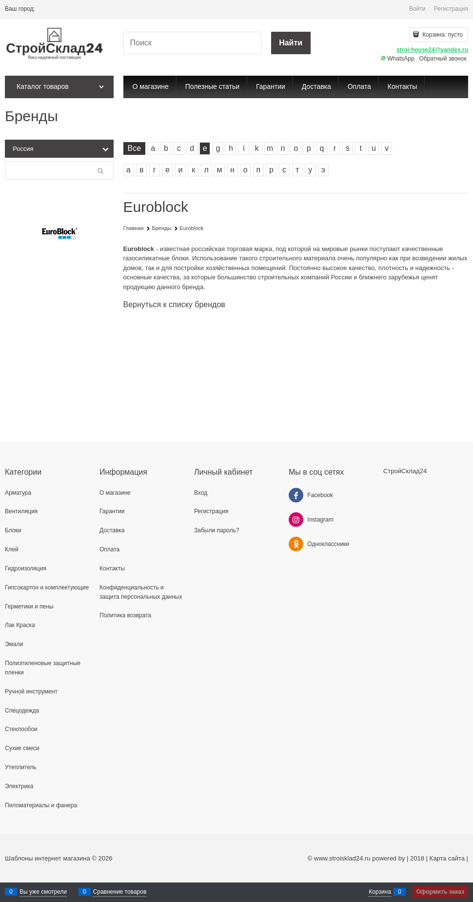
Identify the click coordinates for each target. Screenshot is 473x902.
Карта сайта (447, 858)
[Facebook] (296, 495)
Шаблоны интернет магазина (47, 858)
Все (134, 148)
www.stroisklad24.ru (342, 858)
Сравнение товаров (120, 892)
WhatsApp (397, 58)
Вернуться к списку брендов (174, 304)
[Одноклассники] (296, 544)
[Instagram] (296, 519)
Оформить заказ (440, 891)
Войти (417, 8)
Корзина (380, 892)
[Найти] (291, 43)
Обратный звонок (443, 58)
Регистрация (451, 8)
